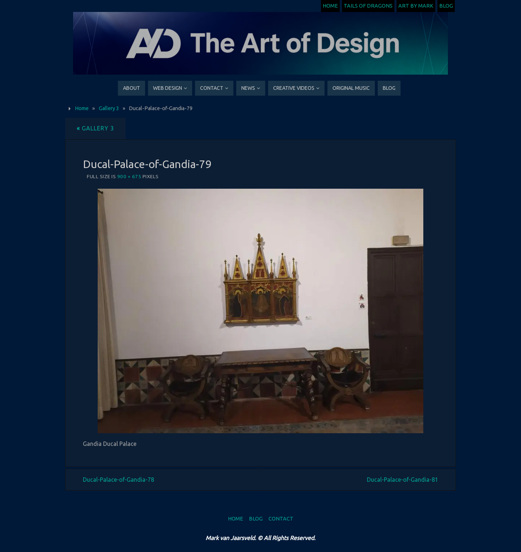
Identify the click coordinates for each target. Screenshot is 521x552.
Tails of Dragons (368, 6)
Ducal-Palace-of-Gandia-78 (118, 479)
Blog (446, 6)
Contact (280, 519)
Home (330, 6)
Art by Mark (415, 6)
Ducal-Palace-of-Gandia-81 (402, 479)
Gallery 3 (109, 108)
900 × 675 (129, 176)
